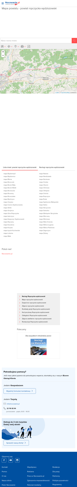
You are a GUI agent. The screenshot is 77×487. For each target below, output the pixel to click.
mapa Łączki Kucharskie (12, 230)
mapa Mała (7, 236)
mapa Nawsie (43, 173)
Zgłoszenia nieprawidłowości (38, 480)
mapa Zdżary (43, 233)
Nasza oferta (6, 480)
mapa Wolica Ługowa (46, 225)
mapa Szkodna (44, 210)
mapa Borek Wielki (10, 188)
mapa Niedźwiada (45, 176)
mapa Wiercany (44, 216)
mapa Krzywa (8, 227)
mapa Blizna (8, 179)
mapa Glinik (7, 208)
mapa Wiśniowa (44, 219)
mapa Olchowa (44, 188)
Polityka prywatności (60, 480)
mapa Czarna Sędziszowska (13, 205)
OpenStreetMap (65, 92)
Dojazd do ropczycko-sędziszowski (34, 303)
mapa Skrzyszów (45, 208)
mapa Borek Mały (9, 185)
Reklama (30, 471)
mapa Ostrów (43, 193)
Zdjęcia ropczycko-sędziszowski (33, 306)
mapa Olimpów (44, 191)
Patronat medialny (34, 485)
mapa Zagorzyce (44, 230)
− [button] (3, 55)
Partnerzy (56, 476)
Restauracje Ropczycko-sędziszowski (35, 322)
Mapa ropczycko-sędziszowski (32, 299)
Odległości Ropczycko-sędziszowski (34, 315)
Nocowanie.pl (7, 253)
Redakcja (56, 467)
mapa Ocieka (43, 182)
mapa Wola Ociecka (45, 222)
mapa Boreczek (9, 182)
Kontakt (5, 467)
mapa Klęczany (9, 222)
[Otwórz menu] (2, 3)
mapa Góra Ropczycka (11, 213)
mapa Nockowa (44, 179)
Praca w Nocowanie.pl (35, 476)
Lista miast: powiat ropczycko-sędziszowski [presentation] (20, 167)
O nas (4, 476)
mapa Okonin (43, 185)
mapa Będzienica (9, 176)
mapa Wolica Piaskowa (46, 227)
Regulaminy (57, 484)
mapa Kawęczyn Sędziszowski (14, 219)
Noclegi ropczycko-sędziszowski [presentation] (51, 167)
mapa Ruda (43, 199)
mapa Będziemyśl (10, 173)
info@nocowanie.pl (13, 404)
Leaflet (57, 92)
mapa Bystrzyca (9, 199)
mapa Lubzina (8, 233)
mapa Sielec (43, 205)
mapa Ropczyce (44, 196)
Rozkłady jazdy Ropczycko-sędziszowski (36, 309)
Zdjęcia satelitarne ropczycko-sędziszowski (36, 319)
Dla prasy (56, 471)
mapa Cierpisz (8, 202)
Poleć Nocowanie (8, 485)
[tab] (20, 167)
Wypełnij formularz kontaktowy (19, 391)
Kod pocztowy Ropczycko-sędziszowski (35, 312)
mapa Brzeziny (9, 193)
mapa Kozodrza (9, 225)
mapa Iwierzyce (9, 216)
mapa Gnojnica (9, 210)
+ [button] (3, 52)
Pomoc (4, 471)
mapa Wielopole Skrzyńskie (48, 213)
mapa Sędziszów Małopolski (48, 202)
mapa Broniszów (9, 191)
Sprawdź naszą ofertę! (16, 443)
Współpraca (31, 467)
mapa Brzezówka (9, 196)
